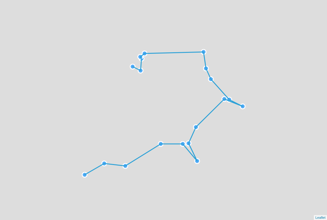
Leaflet (320, 217)
